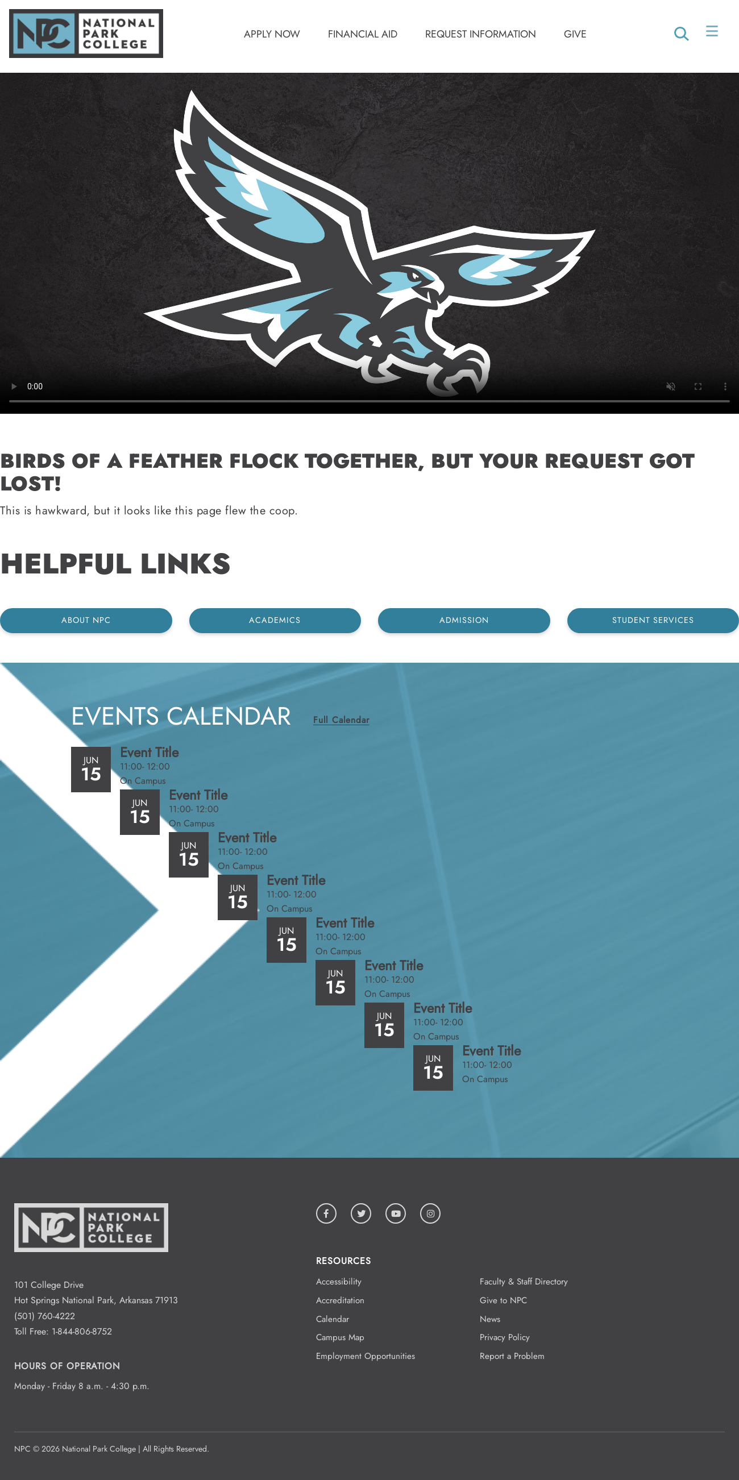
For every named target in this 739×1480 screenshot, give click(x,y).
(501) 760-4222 (44, 1316)
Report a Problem (512, 1356)
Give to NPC (503, 1300)
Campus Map (340, 1337)
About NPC (86, 620)
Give (575, 34)
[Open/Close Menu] (713, 33)
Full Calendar (341, 719)
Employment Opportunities (365, 1356)
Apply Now (272, 34)
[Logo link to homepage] (86, 54)
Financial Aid (362, 34)
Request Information (480, 34)
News (490, 1319)
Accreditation (340, 1300)
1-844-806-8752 (82, 1331)
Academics (275, 620)
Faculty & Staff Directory (524, 1281)
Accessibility (339, 1281)
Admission (464, 620)
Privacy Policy (505, 1337)
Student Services (653, 620)
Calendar (332, 1319)
